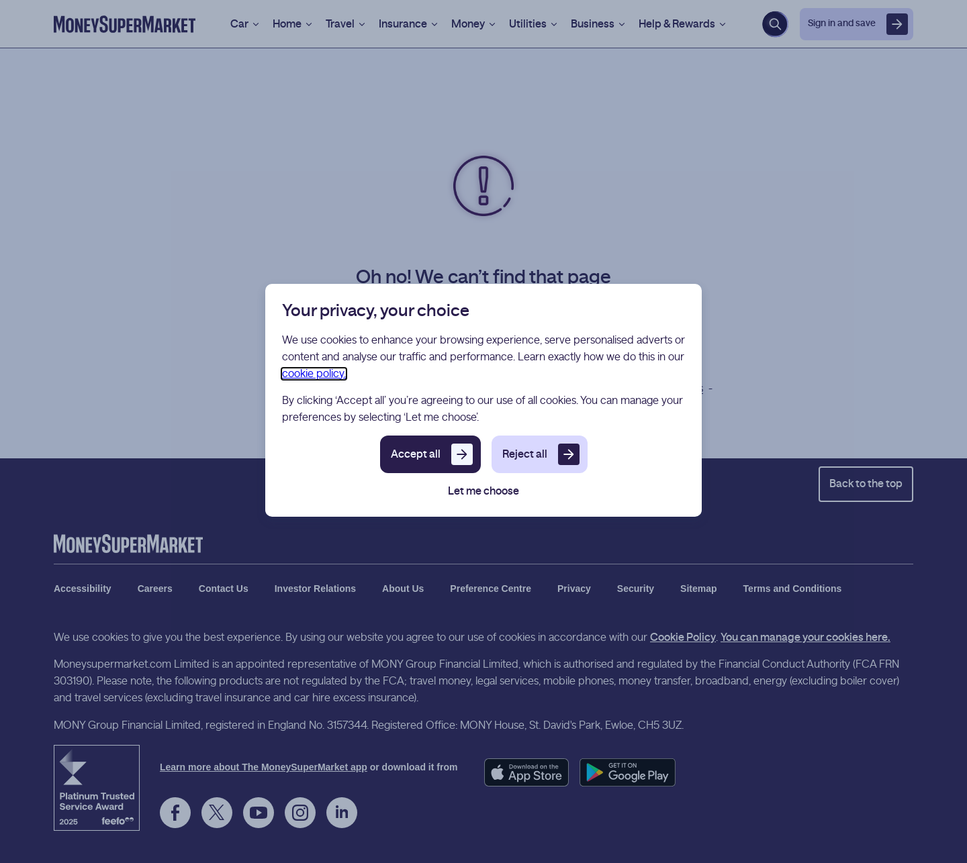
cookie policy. (314, 373)
